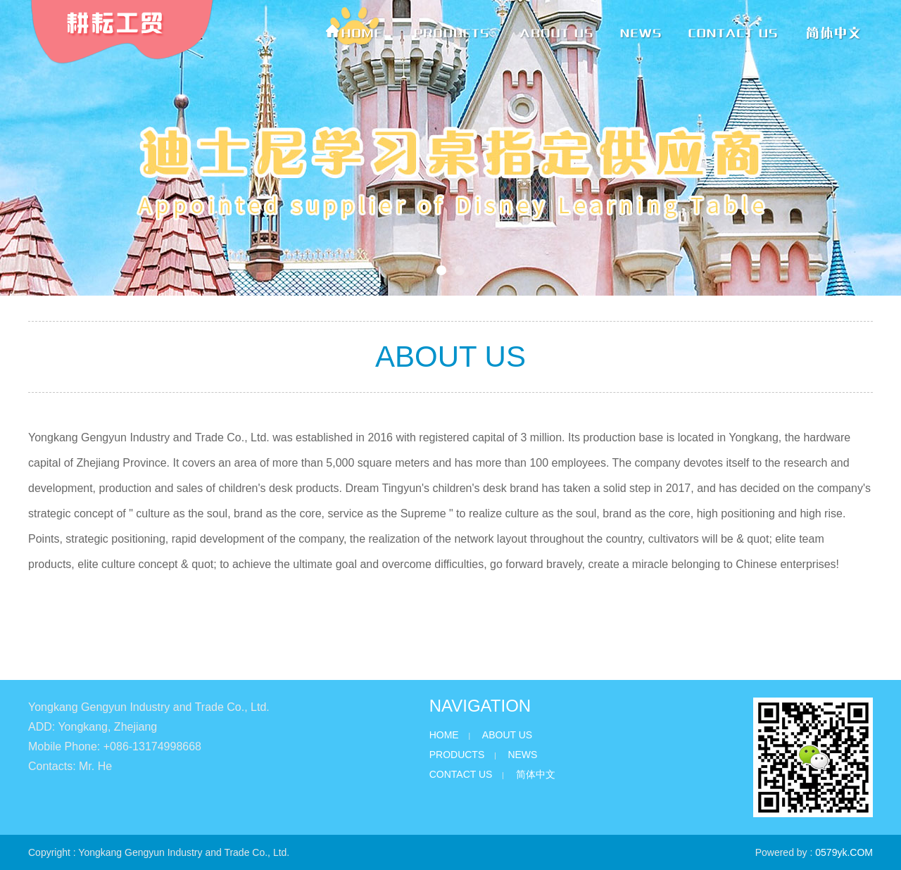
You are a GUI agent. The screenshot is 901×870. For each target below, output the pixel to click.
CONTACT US (461, 774)
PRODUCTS (457, 754)
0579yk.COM (844, 852)
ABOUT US (507, 734)
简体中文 (535, 774)
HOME (444, 734)
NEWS (522, 754)
